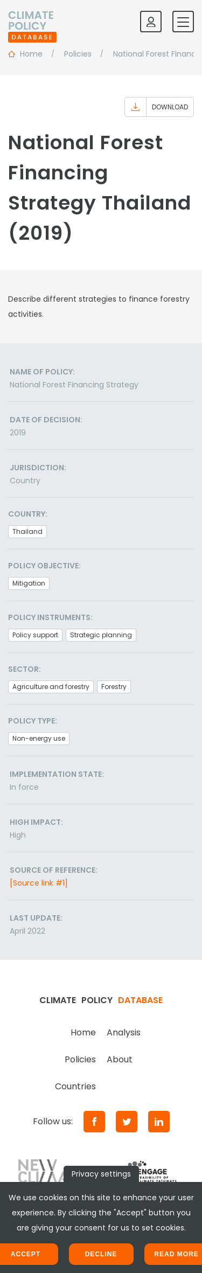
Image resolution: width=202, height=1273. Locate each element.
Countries (75, 1086)
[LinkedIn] (159, 1121)
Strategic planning (101, 634)
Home (83, 1032)
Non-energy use (38, 738)
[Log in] (151, 21)
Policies (80, 1059)
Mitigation (28, 583)
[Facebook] (94, 1121)
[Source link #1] (39, 883)
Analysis (124, 1032)
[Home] (32, 21)
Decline (101, 1254)
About (120, 1059)
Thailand (27, 531)
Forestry (114, 686)
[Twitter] (126, 1121)
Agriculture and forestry (50, 686)
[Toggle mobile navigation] (183, 21)
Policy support (35, 634)
